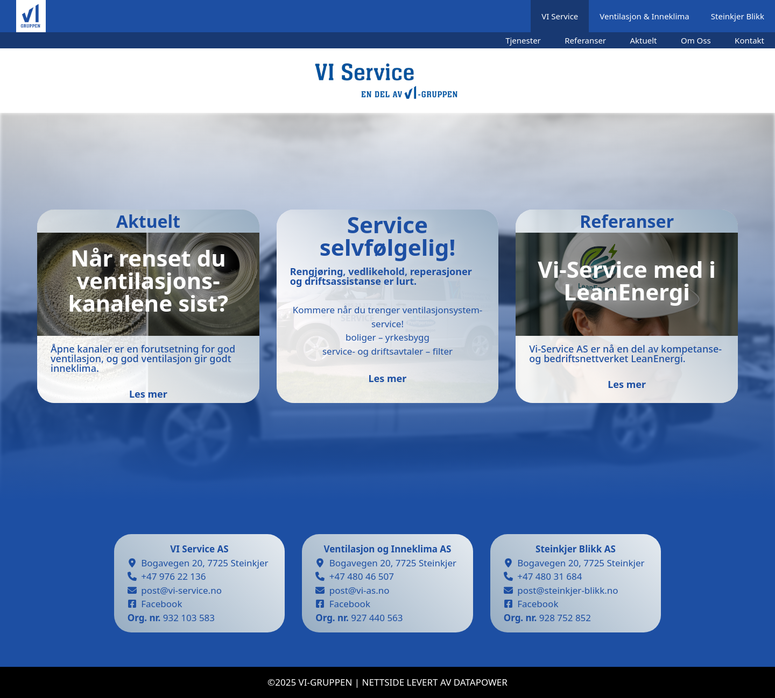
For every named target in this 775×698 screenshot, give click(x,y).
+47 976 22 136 (173, 576)
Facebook (161, 604)
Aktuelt (643, 40)
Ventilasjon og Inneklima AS (388, 549)
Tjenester (523, 40)
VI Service (559, 16)
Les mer (388, 378)
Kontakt (749, 40)
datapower (481, 682)
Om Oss (696, 40)
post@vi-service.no (181, 590)
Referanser (585, 40)
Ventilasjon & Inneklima (644, 16)
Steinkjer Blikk (737, 16)
